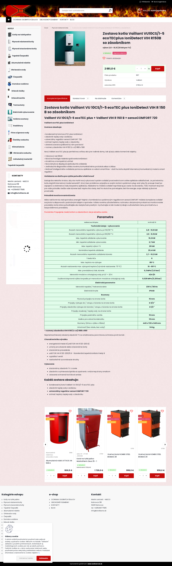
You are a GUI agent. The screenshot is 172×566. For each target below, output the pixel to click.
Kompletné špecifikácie (57, 98)
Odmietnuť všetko (26, 558)
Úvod (46, 28)
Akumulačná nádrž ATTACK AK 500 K (59, 461)
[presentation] (45, 444)
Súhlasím (43, 558)
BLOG (72, 19)
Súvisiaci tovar (81, 98)
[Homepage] (8, 19)
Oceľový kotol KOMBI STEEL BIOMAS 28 (119, 455)
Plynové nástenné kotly (60, 28)
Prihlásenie (146, 2)
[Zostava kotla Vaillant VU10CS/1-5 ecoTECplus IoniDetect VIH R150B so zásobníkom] (70, 48)
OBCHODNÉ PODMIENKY (49, 19)
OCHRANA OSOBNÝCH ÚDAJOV (25, 19)
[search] (110, 10)
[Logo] (21, 10)
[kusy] (140, 69)
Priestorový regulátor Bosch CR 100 (28, 241)
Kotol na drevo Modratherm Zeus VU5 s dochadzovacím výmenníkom (29, 225)
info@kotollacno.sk (19, 193)
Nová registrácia (160, 2)
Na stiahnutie (100, 98)
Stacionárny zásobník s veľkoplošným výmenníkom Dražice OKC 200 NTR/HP (29, 271)
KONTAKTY (64, 19)
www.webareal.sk (95, 564)
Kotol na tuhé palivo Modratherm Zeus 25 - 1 (87, 460)
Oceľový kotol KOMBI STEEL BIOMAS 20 (149, 455)
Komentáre (119, 98)
